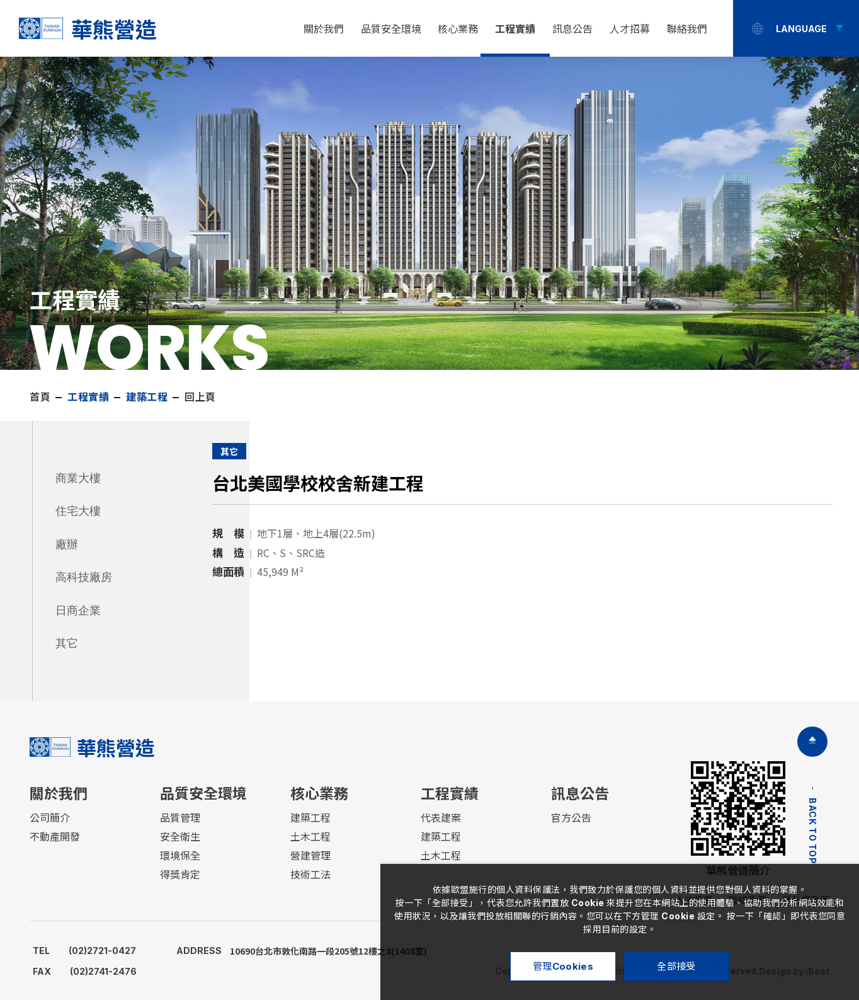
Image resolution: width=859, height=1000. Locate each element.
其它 (66, 643)
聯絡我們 (687, 29)
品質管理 (180, 818)
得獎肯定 (180, 874)
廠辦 (66, 544)
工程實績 (515, 29)
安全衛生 (180, 836)
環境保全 (180, 855)
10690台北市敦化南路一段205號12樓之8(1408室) (301, 951)
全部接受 (676, 966)
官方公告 (571, 818)
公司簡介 (50, 818)
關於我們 (324, 29)
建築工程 (310, 818)
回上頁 (200, 397)
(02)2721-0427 (84, 950)
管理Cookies (563, 966)
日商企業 (78, 610)
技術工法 (310, 874)
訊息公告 (572, 29)
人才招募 (630, 29)
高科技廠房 (83, 577)
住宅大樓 (78, 511)
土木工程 (310, 836)
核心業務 (458, 29)
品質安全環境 (391, 29)
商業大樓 (78, 478)
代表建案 (441, 818)
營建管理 (310, 855)
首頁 (40, 397)
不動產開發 (55, 836)
